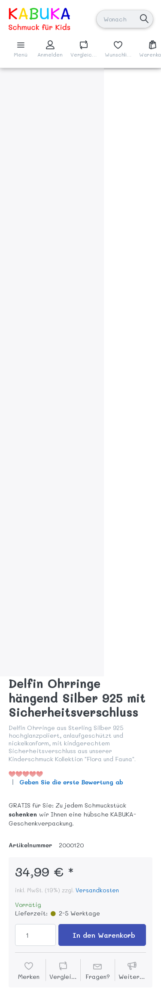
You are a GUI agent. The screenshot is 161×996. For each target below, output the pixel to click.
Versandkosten (97, 890)
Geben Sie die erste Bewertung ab (71, 782)
